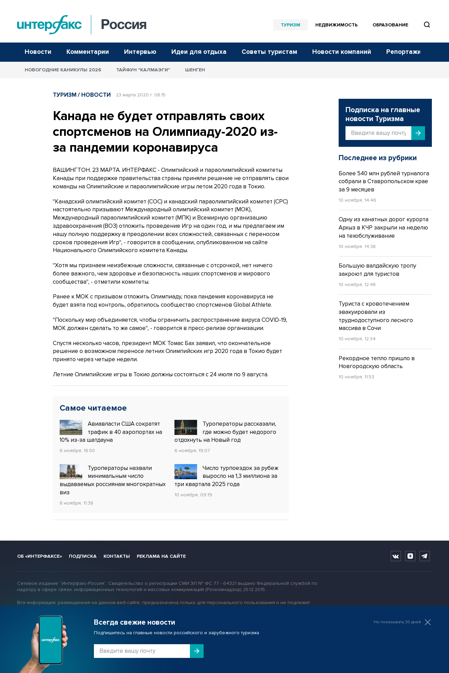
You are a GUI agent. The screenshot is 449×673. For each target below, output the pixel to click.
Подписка (83, 556)
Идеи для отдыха (199, 52)
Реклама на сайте (161, 556)
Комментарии (87, 52)
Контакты (117, 556)
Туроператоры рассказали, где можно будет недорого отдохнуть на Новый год (225, 432)
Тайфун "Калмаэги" (143, 70)
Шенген (195, 70)
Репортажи (403, 52)
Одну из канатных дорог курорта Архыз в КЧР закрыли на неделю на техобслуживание (383, 227)
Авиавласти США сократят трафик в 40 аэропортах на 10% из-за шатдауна (111, 432)
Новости (38, 52)
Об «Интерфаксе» (39, 556)
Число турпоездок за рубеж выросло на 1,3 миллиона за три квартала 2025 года (226, 476)
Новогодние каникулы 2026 (63, 70)
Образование (390, 25)
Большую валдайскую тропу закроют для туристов (377, 270)
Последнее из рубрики (378, 158)
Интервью (140, 52)
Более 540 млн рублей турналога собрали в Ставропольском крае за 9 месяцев (384, 181)
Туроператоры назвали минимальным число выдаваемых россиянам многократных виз (113, 480)
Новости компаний (341, 52)
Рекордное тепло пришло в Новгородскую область (377, 362)
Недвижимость (336, 25)
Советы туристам (269, 52)
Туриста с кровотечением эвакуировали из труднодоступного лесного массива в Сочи (376, 316)
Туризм (290, 25)
